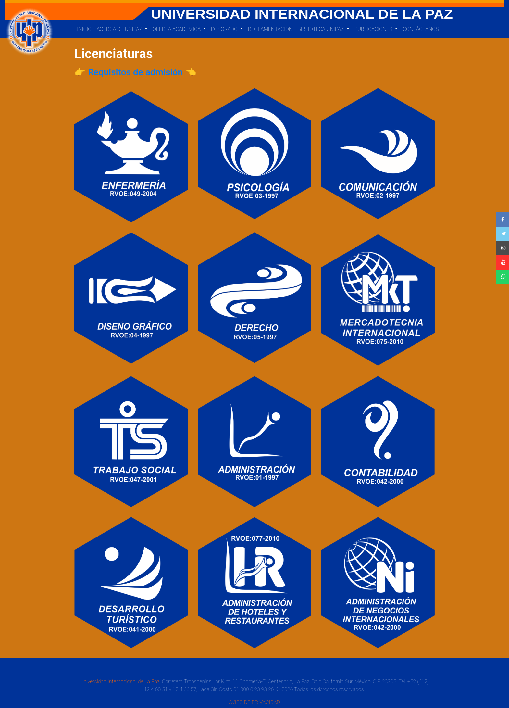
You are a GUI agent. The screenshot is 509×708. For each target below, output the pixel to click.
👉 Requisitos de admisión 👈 (135, 72)
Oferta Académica (177, 29)
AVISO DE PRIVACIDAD (254, 702)
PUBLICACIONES (374, 29)
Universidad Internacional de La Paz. (120, 681)
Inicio (84, 29)
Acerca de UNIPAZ (120, 29)
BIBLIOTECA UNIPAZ (321, 29)
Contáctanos (421, 29)
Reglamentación (270, 29)
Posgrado (225, 29)
